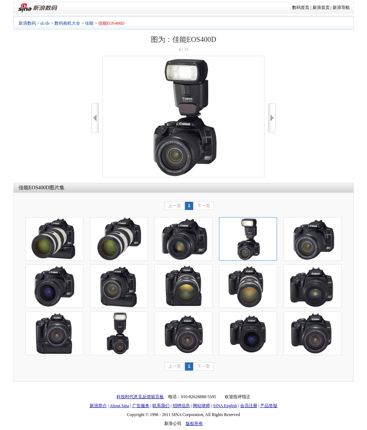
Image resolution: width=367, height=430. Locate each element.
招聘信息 (181, 405)
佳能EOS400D (34, 187)
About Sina (119, 405)
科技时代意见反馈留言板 (140, 396)
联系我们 (161, 405)
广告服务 (140, 405)
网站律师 (201, 405)
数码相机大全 (67, 23)
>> (272, 118)
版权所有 (194, 423)
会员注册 (248, 405)
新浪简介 (98, 405)
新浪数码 (27, 23)
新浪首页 (321, 7)
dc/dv (45, 23)
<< (95, 118)
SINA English (225, 405)
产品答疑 (268, 405)
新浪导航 (341, 7)
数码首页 (300, 7)
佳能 (89, 23)
